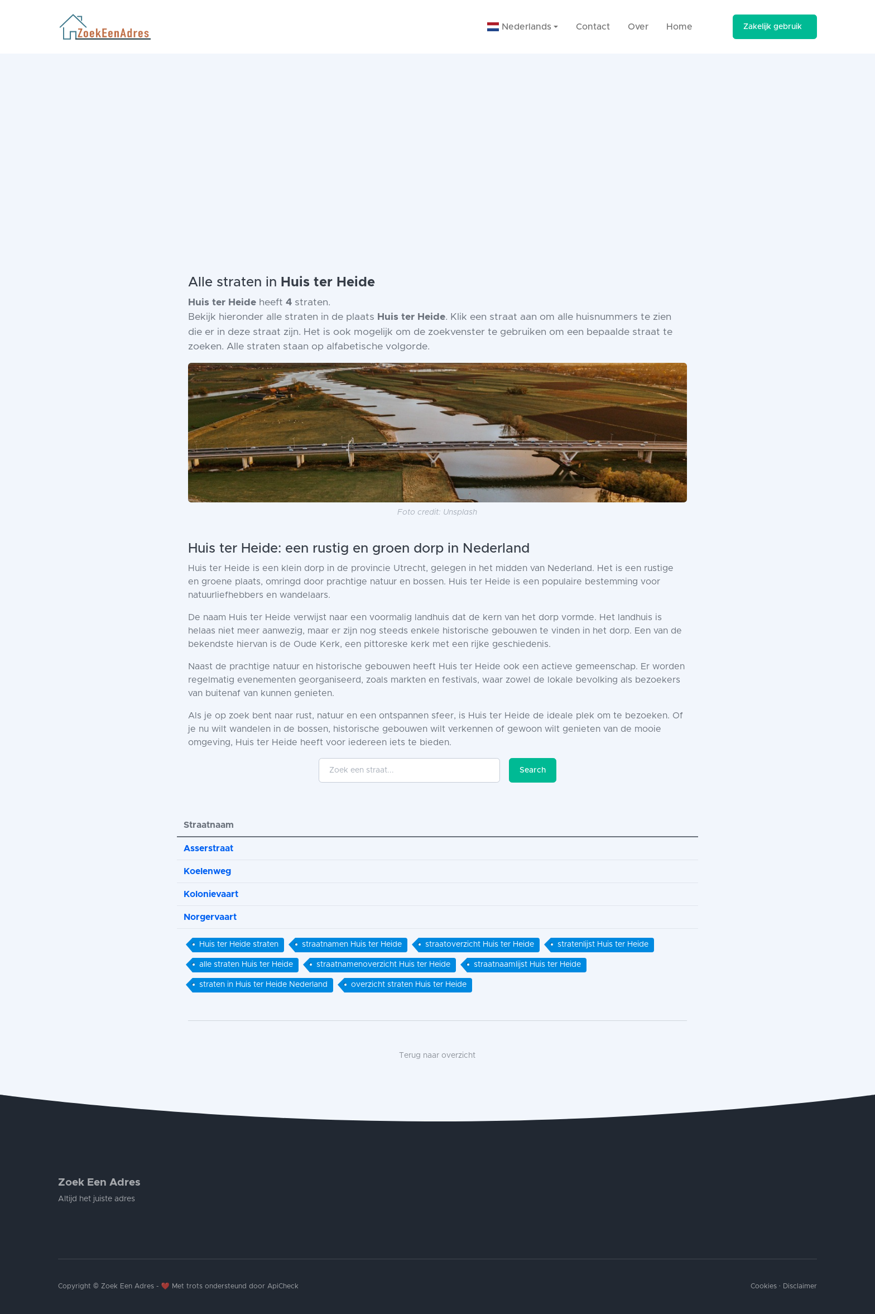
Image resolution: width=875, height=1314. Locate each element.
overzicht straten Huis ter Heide (409, 985)
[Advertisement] (437, 137)
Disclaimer (800, 1286)
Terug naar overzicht (437, 1055)
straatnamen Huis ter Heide (352, 944)
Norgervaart (210, 917)
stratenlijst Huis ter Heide (602, 944)
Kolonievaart (211, 894)
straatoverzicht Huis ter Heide (479, 944)
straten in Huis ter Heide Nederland (263, 985)
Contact (593, 26)
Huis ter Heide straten (238, 944)
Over (638, 26)
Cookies (764, 1286)
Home (679, 26)
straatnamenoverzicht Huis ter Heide (383, 964)
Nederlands (519, 26)
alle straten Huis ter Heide (246, 964)
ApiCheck (283, 1286)
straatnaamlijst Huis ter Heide (527, 964)
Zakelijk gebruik (772, 27)
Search (533, 770)
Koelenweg (207, 871)
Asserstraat (208, 848)
